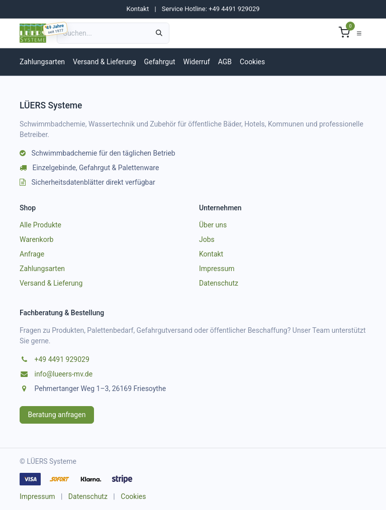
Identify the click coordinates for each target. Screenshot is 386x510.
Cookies (252, 62)
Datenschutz (218, 283)
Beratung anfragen (56, 415)
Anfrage (32, 254)
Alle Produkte (40, 225)
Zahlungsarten (42, 62)
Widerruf (196, 62)
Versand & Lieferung (104, 62)
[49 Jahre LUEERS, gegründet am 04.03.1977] (55, 29)
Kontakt (137, 9)
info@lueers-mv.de (63, 374)
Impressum (216, 269)
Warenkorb (36, 239)
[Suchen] (159, 33)
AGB (225, 62)
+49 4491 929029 (61, 359)
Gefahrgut (159, 62)
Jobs (207, 239)
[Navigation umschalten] (359, 33)
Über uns (213, 225)
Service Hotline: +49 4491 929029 (211, 9)
